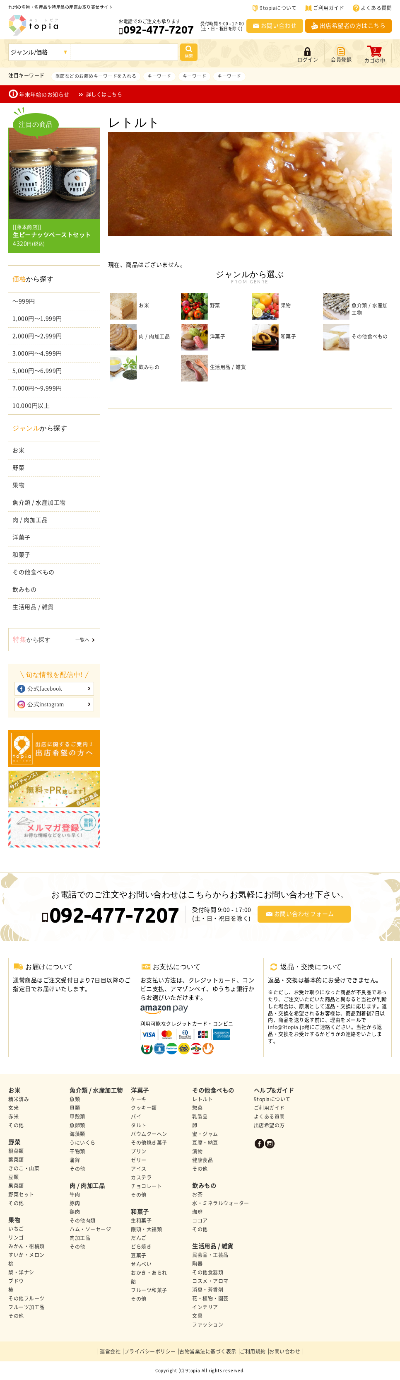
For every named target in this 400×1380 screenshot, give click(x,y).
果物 (18, 485)
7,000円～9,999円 (37, 388)
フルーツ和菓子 (149, 1290)
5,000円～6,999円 (37, 371)
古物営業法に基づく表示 (207, 1351)
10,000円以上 (31, 405)
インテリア (205, 1307)
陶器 (197, 1263)
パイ (136, 1116)
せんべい (141, 1264)
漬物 (197, 1151)
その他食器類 (207, 1272)
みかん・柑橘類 (26, 1246)
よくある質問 (376, 7)
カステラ (141, 1177)
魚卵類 (77, 1125)
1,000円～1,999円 (37, 318)
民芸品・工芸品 (210, 1254)
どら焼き (141, 1246)
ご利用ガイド (328, 7)
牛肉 (75, 1194)
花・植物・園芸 (210, 1298)
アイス (139, 1168)
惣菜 (197, 1107)
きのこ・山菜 (23, 1168)
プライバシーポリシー (150, 1351)
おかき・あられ (149, 1272)
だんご (139, 1237)
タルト (139, 1125)
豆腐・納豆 (205, 1142)
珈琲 (197, 1211)
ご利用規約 (253, 1351)
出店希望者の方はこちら (353, 26)
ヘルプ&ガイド (274, 1090)
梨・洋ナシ (21, 1272)
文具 (197, 1315)
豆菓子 (139, 1255)
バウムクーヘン (149, 1133)
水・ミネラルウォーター (220, 1203)
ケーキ (139, 1099)
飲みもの (24, 589)
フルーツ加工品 (26, 1307)
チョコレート (146, 1186)
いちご (16, 1228)
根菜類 (16, 1150)
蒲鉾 (75, 1160)
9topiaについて (278, 7)
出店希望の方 (269, 1125)
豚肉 (75, 1203)
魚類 (75, 1099)
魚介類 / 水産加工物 (39, 502)
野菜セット (21, 1194)
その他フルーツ (26, 1298)
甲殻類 (77, 1116)
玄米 (13, 1107)
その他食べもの (33, 572)
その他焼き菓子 (149, 1142)
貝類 (75, 1107)
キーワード (159, 76)
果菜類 (16, 1185)
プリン (139, 1151)
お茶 (197, 1194)
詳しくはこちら (104, 94)
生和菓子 (141, 1220)
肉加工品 (80, 1237)
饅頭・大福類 (146, 1229)
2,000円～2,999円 (37, 336)
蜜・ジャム (205, 1133)
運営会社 (110, 1351)
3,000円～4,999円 (37, 353)
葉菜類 (16, 1159)
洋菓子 (21, 537)
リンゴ (16, 1237)
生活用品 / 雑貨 (33, 607)
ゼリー (139, 1160)
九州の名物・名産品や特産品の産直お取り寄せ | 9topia (34, 25)
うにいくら (83, 1142)
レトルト (202, 1099)
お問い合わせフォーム (304, 914)
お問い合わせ (279, 26)
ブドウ (16, 1280)
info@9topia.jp (286, 1027)
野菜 (18, 468)
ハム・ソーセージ (90, 1229)
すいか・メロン (26, 1254)
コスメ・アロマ (210, 1280)
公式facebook (44, 689)
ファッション (207, 1324)
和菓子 (21, 555)
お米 (18, 450)
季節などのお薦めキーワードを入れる (96, 76)
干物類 (77, 1151)
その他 (16, 1125)
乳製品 (200, 1116)
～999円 (23, 301)
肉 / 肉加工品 (30, 520)
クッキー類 (144, 1107)
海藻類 (77, 1133)
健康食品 (202, 1160)
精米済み (18, 1099)
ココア (200, 1220)
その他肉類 (83, 1220)
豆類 (13, 1177)
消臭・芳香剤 (207, 1289)
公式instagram (45, 704)
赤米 (13, 1116)
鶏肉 (75, 1211)
